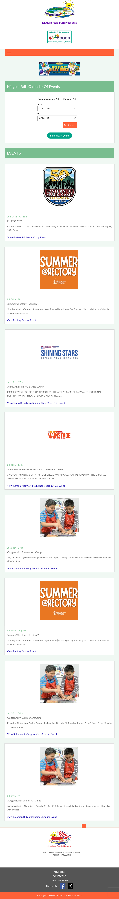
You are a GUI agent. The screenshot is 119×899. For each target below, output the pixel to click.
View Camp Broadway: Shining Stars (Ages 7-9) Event (36, 402)
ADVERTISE (59, 872)
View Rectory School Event (21, 320)
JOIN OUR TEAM (59, 880)
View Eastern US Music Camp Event (26, 237)
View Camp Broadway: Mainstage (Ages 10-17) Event (36, 485)
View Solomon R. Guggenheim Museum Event (32, 568)
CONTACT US (59, 876)
